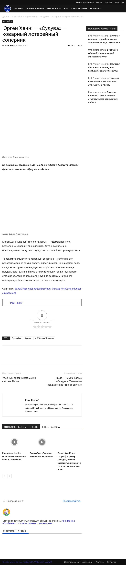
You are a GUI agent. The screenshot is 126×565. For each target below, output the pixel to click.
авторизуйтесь (71, 501)
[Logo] (7, 9)
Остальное (95, 8)
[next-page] (10, 476)
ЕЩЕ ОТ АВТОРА (51, 427)
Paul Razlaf (10, 45)
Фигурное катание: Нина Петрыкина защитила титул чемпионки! (104, 39)
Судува (28, 338)
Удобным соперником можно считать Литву (19, 379)
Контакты (119, 2)
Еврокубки (17, 16)
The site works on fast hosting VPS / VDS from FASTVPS (27, 562)
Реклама (108, 2)
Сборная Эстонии (35, 8)
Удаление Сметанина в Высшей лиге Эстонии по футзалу (103, 81)
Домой (5, 16)
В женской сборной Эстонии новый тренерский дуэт (103, 53)
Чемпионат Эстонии (58, 8)
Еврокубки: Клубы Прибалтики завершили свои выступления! (14, 456)
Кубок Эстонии (79, 8)
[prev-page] (4, 476)
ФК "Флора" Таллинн (44, 338)
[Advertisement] (42, 72)
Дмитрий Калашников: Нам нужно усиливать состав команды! (104, 67)
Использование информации (89, 2)
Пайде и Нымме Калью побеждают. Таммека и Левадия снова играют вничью (64, 381)
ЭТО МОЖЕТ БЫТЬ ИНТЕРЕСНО (21, 427)
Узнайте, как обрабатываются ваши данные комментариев (38, 522)
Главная (18, 8)
